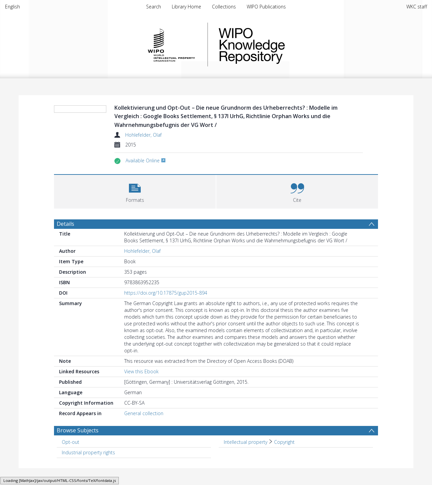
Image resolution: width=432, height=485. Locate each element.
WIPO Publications (266, 6)
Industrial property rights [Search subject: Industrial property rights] (88, 452)
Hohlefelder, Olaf (143, 135)
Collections (224, 6)
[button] (135, 191)
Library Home (186, 6)
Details (65, 223)
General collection (143, 413)
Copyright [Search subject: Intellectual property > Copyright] (284, 442)
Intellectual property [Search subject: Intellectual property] (245, 442)
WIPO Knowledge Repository (279, 44)
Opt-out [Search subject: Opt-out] (70, 442)
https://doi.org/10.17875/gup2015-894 (165, 293)
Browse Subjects (78, 430)
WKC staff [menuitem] (416, 6)
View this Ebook (141, 371)
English (12, 6)
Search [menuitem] (153, 6)
